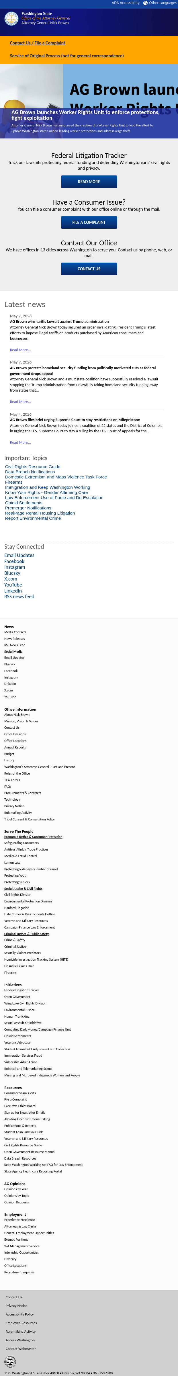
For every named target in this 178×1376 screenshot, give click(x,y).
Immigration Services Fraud (23, 1056)
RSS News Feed (14, 645)
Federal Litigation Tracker (21, 990)
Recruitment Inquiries (19, 1272)
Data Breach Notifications (30, 471)
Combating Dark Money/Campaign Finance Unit (37, 1029)
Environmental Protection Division (28, 901)
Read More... (20, 349)
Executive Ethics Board (20, 1106)
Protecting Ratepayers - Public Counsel (31, 869)
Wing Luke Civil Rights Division (25, 1003)
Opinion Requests (16, 1202)
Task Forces (12, 780)
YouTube (10, 697)
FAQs (7, 787)
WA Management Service (22, 1246)
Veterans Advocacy (17, 1043)
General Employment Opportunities (29, 1233)
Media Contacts (15, 632)
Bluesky (9, 664)
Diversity (10, 1259)
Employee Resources (21, 1323)
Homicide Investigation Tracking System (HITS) (36, 959)
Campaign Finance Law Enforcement (29, 927)
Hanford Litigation (16, 908)
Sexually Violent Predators (22, 953)
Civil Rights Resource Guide (32, 466)
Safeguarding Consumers (21, 843)
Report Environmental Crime (33, 518)
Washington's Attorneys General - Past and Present (39, 767)
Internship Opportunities (21, 1252)
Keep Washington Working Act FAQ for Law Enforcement (43, 1165)
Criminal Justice (15, 947)
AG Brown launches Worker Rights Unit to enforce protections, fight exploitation (85, 115)
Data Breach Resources (20, 1158)
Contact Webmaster (21, 1348)
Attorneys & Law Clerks (20, 1226)
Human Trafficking (17, 1017)
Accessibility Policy (20, 1314)
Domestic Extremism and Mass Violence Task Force (56, 476)
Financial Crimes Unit (19, 966)
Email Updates (14, 658)
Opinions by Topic (16, 1196)
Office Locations (15, 741)
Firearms (14, 482)
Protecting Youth (16, 875)
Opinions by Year (16, 1189)
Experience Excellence (19, 1220)
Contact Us (11, 728)
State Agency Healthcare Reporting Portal (33, 1171)
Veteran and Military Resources (26, 921)
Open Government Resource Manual (29, 1152)
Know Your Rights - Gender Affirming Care (46, 492)
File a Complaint (15, 1099)
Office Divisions (15, 734)
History (9, 760)
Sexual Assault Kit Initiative (23, 1023)
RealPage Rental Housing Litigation (40, 513)
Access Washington (20, 1340)
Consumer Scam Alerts (20, 1093)
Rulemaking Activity (18, 813)
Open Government (17, 997)
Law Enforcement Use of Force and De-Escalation (54, 497)
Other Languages (160, 2)
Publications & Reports (20, 1126)
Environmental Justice (19, 1010)
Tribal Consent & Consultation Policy (29, 819)
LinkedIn (10, 684)
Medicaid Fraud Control (20, 856)
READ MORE (89, 181)
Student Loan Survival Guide (24, 1132)
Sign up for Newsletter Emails (24, 1113)
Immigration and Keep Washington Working (47, 487)
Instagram (11, 677)
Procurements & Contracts (22, 793)
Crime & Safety (14, 940)
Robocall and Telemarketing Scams (28, 1069)
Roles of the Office (17, 773)
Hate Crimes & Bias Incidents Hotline (29, 914)
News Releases (14, 639)
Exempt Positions (16, 1240)
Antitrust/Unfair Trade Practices (26, 849)
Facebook (10, 671)
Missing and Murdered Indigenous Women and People (42, 1075)
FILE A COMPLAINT (88, 222)
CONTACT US (89, 268)
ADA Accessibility (126, 2)
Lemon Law (12, 863)
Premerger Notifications (28, 507)
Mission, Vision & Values (21, 721)
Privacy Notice (14, 806)
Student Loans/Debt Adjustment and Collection (37, 1049)
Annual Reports (15, 747)
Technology (12, 800)
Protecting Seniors (17, 882)
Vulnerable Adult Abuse (20, 1062)
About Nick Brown (17, 715)
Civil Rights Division (17, 895)
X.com (8, 690)
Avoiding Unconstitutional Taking (27, 1119)
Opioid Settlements (23, 502)
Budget (9, 754)
